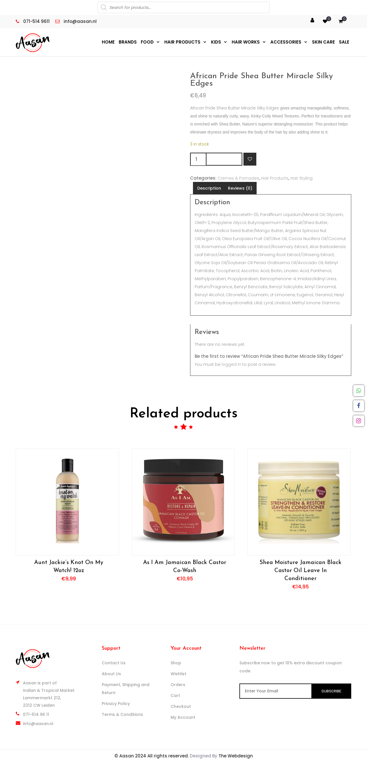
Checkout (181, 706)
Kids (216, 42)
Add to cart (224, 159)
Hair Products (182, 42)
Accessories (285, 42)
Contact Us (114, 662)
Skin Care (323, 42)
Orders (178, 684)
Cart (175, 695)
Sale (344, 42)
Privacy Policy (116, 703)
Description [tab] (209, 188)
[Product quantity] (198, 159)
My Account (183, 717)
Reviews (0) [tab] (240, 188)
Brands (128, 42)
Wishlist (178, 673)
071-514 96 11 (36, 714)
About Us (111, 673)
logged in (231, 364)
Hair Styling (301, 178)
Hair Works (246, 42)
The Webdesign (235, 756)
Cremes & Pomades (238, 178)
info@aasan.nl (38, 723)
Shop (176, 662)
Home (108, 42)
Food (147, 42)
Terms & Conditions (122, 714)
